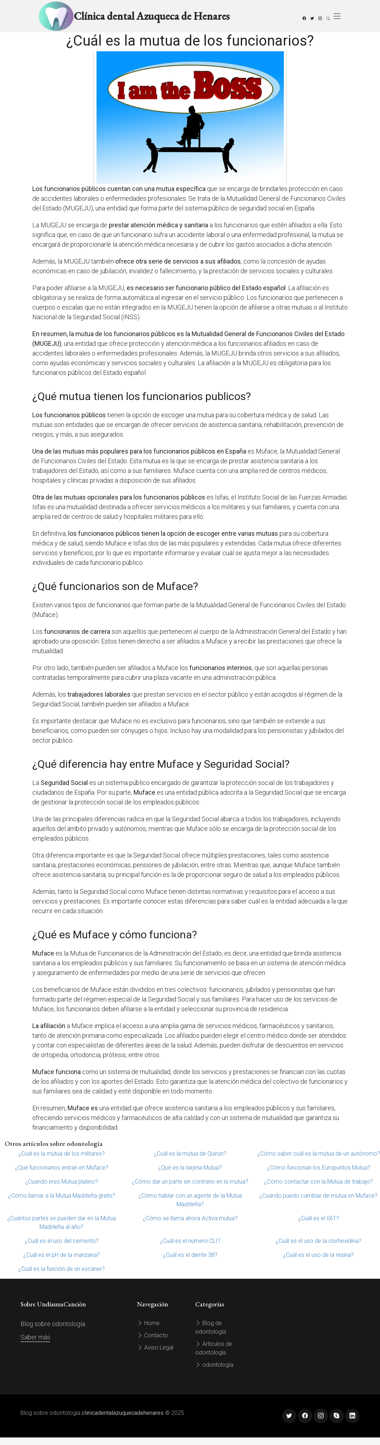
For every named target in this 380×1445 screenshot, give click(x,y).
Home (148, 1323)
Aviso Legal (155, 1347)
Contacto (152, 1335)
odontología (214, 1364)
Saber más (35, 1337)
